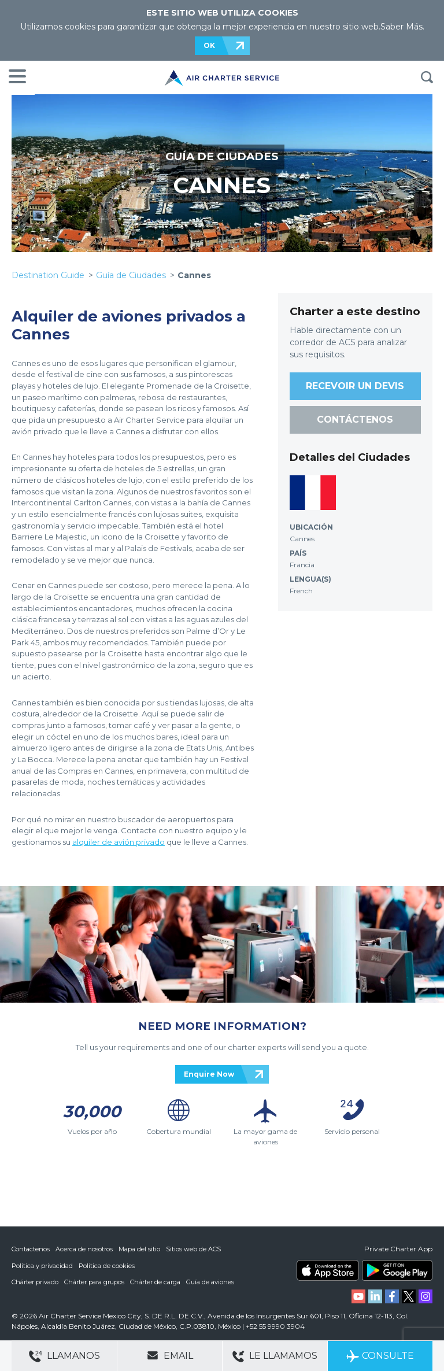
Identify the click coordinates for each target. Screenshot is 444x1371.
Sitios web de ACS (193, 1249)
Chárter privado (35, 1281)
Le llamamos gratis (274, 1360)
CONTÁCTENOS (355, 419)
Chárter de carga (155, 1281)
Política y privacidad (42, 1265)
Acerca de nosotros (84, 1249)
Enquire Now (209, 1074)
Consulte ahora (380, 1360)
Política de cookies (107, 1265)
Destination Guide (48, 275)
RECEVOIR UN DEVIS (355, 385)
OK (209, 45)
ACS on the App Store (328, 1270)
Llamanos (64, 1356)
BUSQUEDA (426, 77)
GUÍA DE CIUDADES (222, 156)
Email (170, 1355)
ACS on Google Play (397, 1270)
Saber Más (401, 26)
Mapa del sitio (139, 1249)
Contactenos (31, 1249)
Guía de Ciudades (131, 275)
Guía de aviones (210, 1281)
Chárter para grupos (94, 1281)
